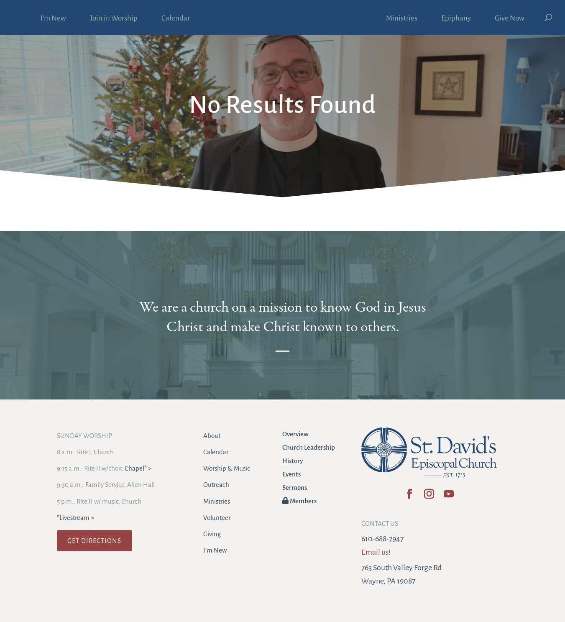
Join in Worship (114, 18)
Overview (295, 434)
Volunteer (216, 517)
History (292, 460)
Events (291, 474)
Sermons (294, 487)
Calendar (175, 18)
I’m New (53, 18)
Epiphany (456, 18)
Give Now (509, 18)
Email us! (376, 552)
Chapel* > (138, 468)
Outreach (216, 484)
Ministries (401, 18)
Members (299, 500)
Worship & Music (226, 468)
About (211, 435)
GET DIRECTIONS (94, 540)
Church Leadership (308, 447)
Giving (212, 534)
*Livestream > (75, 517)
